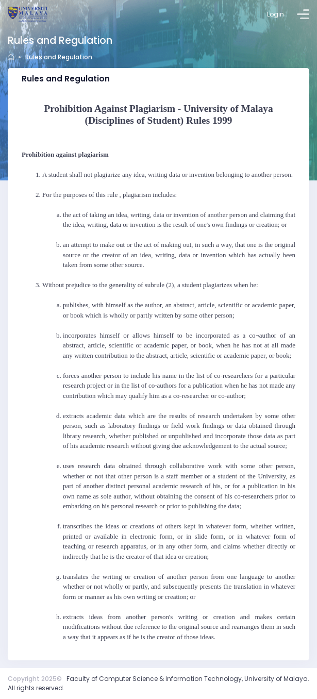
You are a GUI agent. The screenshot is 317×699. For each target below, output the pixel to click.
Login (275, 14)
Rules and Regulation (58, 57)
